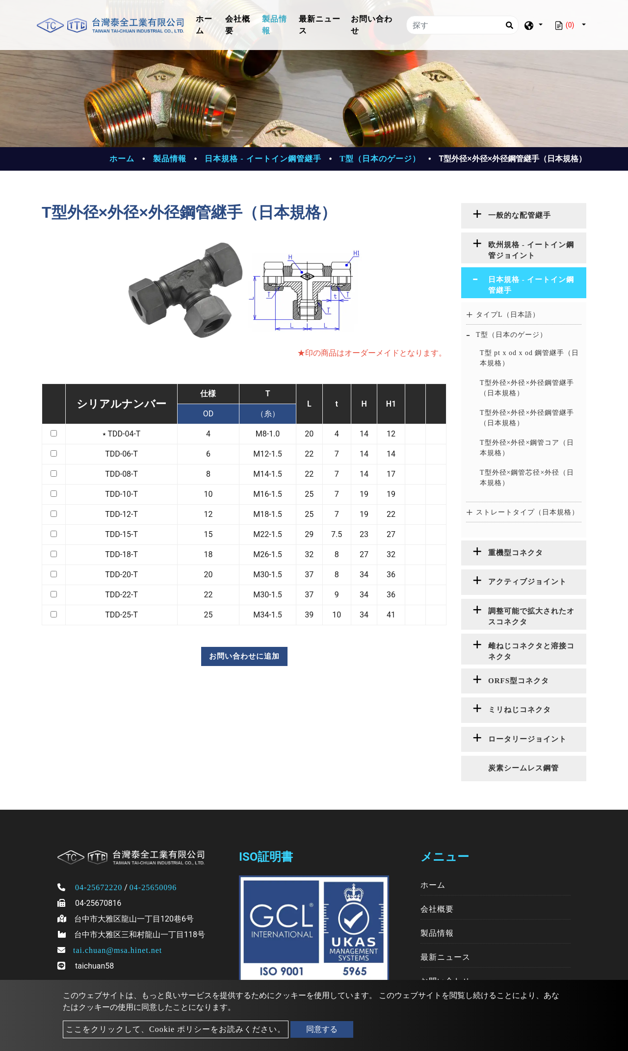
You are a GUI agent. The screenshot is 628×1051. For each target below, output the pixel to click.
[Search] (509, 25)
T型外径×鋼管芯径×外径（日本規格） (527, 478)
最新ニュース (319, 25)
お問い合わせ (371, 25)
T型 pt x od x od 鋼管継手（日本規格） (529, 358)
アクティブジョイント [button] (527, 582)
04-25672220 (98, 887)
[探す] (462, 25)
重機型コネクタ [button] (515, 553)
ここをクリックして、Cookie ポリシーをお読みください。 (176, 1029)
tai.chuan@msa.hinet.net (117, 950)
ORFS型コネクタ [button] (518, 681)
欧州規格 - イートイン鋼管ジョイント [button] (531, 250)
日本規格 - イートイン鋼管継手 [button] (531, 285)
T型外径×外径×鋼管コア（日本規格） (527, 448)
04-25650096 (153, 887)
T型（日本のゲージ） (380, 158)
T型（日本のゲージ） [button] (511, 334)
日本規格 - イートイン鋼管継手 (263, 158)
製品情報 (274, 25)
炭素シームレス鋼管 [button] (523, 768)
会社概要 (237, 25)
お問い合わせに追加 (244, 656)
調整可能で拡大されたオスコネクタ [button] (531, 616)
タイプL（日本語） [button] (508, 314)
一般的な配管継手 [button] (519, 215)
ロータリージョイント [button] (527, 739)
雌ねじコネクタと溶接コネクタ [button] (531, 651)
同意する (322, 1029)
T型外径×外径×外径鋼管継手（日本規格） (527, 388)
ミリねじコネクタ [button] (519, 710)
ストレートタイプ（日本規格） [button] (527, 512)
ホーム (208, 25)
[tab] (523, 216)
